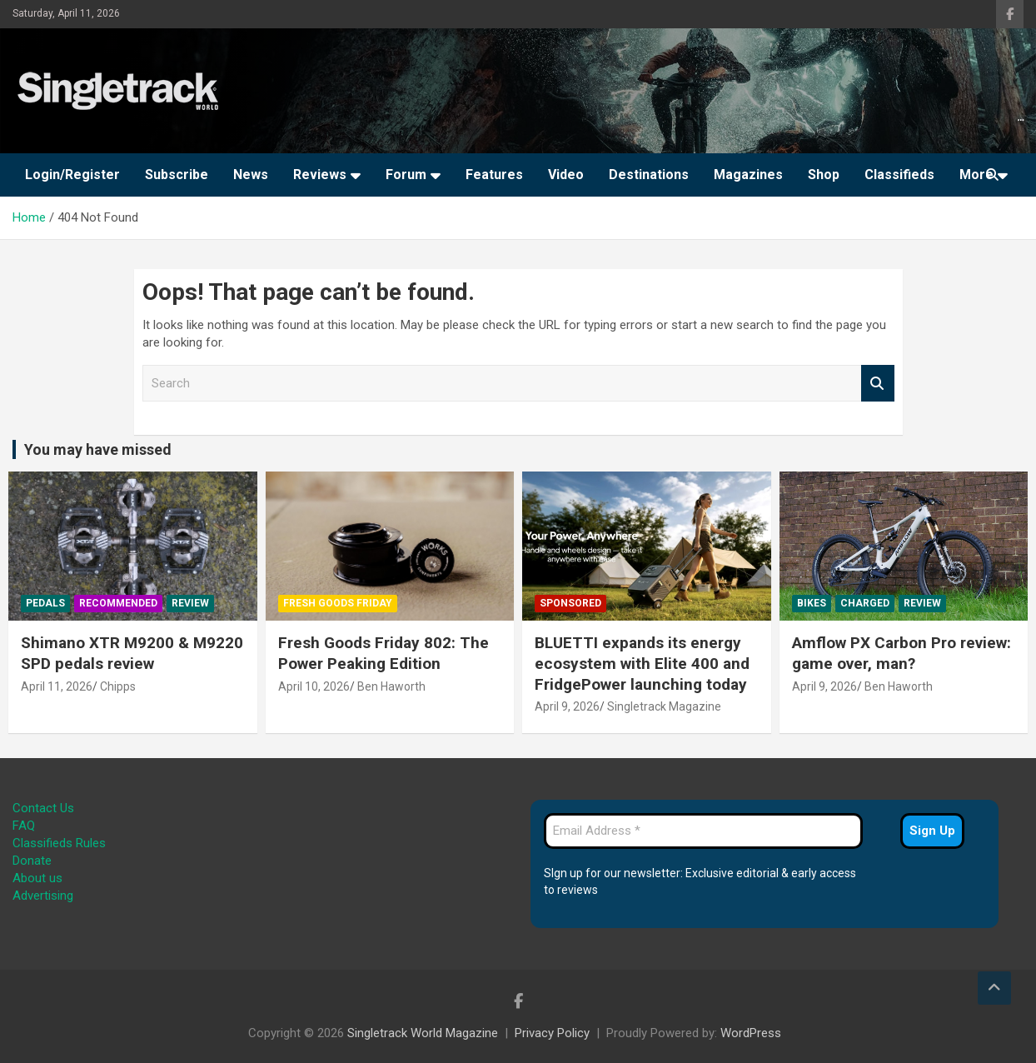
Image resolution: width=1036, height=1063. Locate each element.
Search (877, 383)
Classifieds (899, 174)
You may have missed (98, 449)
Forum (406, 174)
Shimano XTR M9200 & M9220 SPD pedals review (132, 653)
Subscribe (176, 174)
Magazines (748, 174)
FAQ (23, 825)
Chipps (118, 686)
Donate (32, 860)
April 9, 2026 (567, 706)
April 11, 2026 (56, 686)
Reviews (319, 174)
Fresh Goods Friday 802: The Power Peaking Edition (383, 653)
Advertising (42, 895)
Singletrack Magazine (664, 706)
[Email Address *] (703, 831)
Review (190, 603)
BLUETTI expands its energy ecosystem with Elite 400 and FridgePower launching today (642, 663)
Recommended (118, 603)
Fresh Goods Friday (337, 603)
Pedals (45, 603)
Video (566, 174)
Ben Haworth (391, 686)
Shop (823, 174)
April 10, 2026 (314, 686)
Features (494, 174)
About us (37, 878)
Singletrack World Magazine (422, 1033)
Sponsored (570, 603)
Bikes (811, 603)
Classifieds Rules (59, 843)
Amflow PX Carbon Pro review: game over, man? (901, 653)
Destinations (649, 174)
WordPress (750, 1033)
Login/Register (72, 174)
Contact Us (43, 808)
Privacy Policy (552, 1033)
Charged (864, 603)
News (250, 174)
